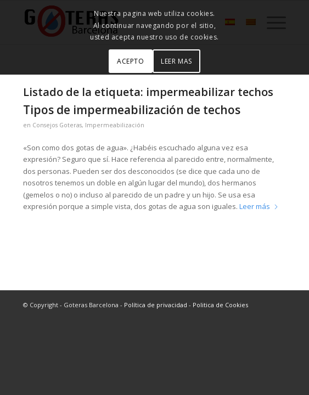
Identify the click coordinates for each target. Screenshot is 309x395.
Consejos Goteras (57, 125)
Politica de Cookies (220, 305)
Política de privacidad (155, 305)
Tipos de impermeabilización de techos (131, 109)
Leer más (259, 206)
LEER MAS (176, 61)
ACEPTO (130, 61)
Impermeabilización (114, 125)
